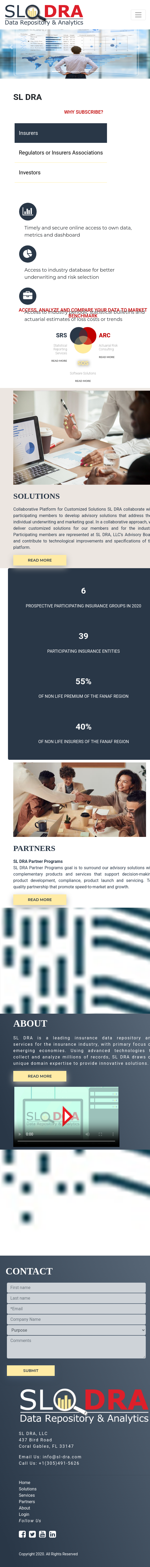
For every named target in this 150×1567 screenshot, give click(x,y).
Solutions (28, 1488)
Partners (27, 1501)
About (24, 1508)
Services (27, 1495)
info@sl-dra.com (62, 1456)
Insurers (28, 133)
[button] (11, 47)
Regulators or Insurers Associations (61, 152)
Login (24, 1514)
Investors (30, 172)
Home (24, 1482)
